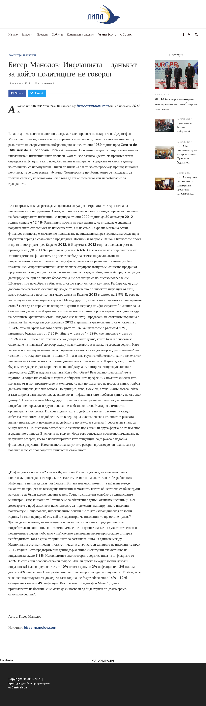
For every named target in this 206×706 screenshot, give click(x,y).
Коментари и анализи (22, 55)
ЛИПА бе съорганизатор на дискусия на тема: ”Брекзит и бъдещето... (187, 154)
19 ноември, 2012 (19, 83)
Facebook (6, 660)
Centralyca (19, 687)
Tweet (36, 93)
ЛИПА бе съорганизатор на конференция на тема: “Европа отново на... (176, 103)
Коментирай (46, 83)
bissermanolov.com (93, 106)
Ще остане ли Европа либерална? (184, 127)
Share (17, 93)
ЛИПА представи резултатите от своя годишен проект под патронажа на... (187, 185)
